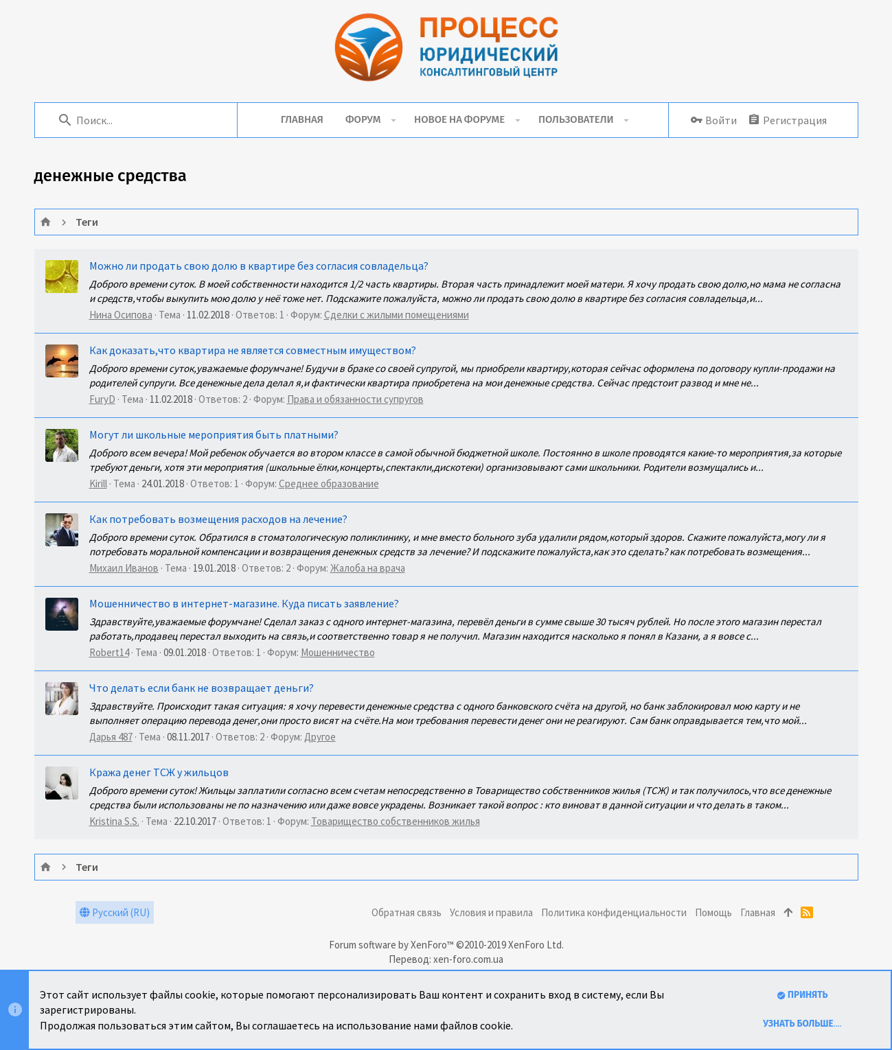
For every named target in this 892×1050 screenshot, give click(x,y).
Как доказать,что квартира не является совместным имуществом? (252, 350)
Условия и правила (491, 912)
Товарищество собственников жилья (395, 821)
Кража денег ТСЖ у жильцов (159, 772)
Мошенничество (338, 652)
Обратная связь (406, 912)
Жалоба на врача (367, 567)
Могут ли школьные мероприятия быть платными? (214, 434)
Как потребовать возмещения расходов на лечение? (218, 519)
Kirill (98, 483)
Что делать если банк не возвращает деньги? (201, 688)
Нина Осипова (120, 314)
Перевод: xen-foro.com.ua (446, 959)
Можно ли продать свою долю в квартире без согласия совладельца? (258, 265)
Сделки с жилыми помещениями (396, 314)
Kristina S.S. (114, 821)
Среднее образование (329, 483)
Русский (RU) (115, 912)
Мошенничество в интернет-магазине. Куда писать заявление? (244, 603)
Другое (320, 736)
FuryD (102, 399)
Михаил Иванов (124, 567)
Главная (757, 912)
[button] (393, 120)
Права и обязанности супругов (355, 399)
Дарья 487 (111, 736)
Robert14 (109, 652)
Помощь (713, 912)
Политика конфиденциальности (614, 912)
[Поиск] (145, 120)
